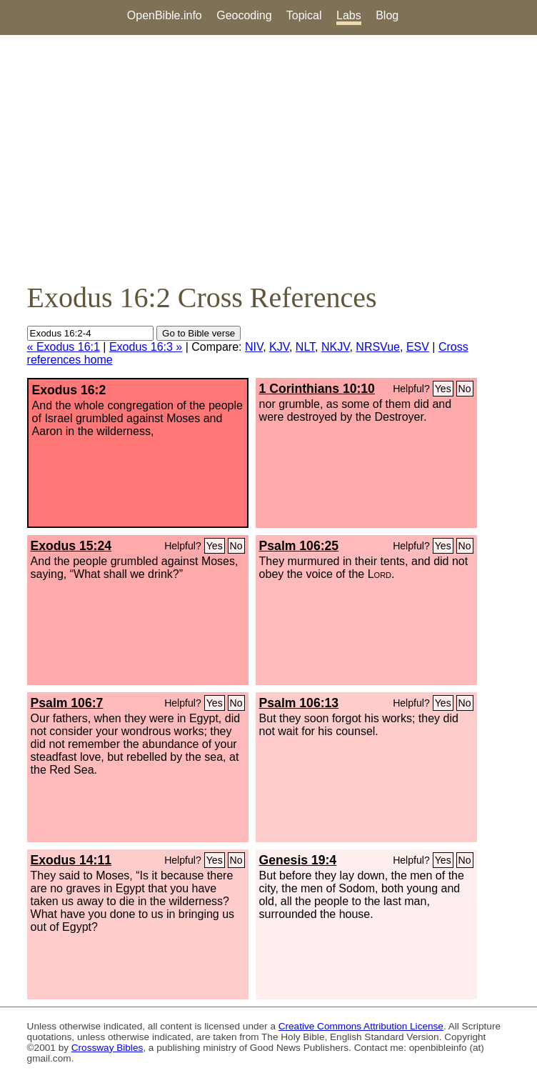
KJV (279, 347)
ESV (417, 347)
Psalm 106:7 (67, 703)
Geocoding (243, 15)
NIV (254, 347)
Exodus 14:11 (71, 860)
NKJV (335, 347)
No (464, 388)
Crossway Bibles (107, 1047)
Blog (387, 15)
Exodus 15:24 (71, 546)
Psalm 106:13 (299, 703)
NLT (305, 347)
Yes (443, 388)
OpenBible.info (164, 15)
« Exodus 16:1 (63, 347)
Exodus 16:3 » (145, 347)
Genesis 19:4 (298, 860)
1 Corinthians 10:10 (317, 388)
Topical (304, 15)
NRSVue (378, 347)
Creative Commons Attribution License (360, 1026)
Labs (348, 15)
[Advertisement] (268, 158)
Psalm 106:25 (299, 546)
